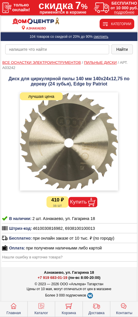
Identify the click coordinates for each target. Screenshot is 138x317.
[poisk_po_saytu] (57, 49)
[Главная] (36, 21)
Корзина (69, 308)
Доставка (96, 308)
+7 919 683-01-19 (52, 277)
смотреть (101, 37)
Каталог (41, 308)
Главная (14, 308)
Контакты (124, 308)
